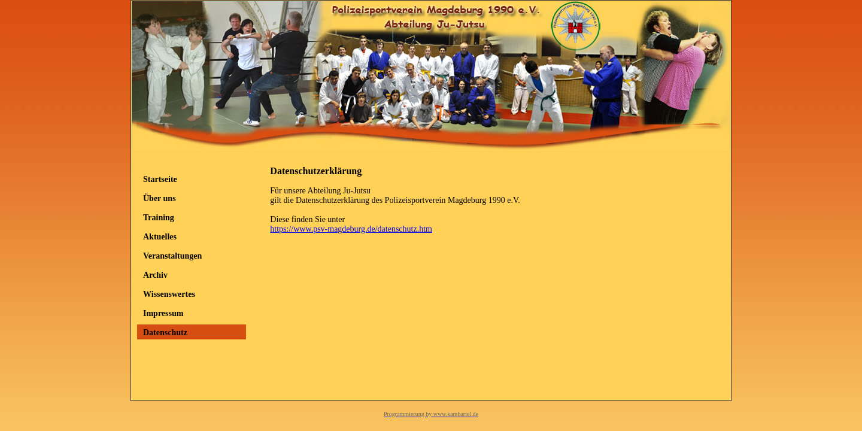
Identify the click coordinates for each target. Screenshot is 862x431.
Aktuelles (160, 236)
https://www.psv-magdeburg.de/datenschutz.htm (351, 228)
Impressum (163, 313)
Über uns (159, 198)
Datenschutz (165, 332)
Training (158, 217)
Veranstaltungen (172, 255)
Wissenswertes (169, 294)
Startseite (160, 179)
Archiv (155, 275)
